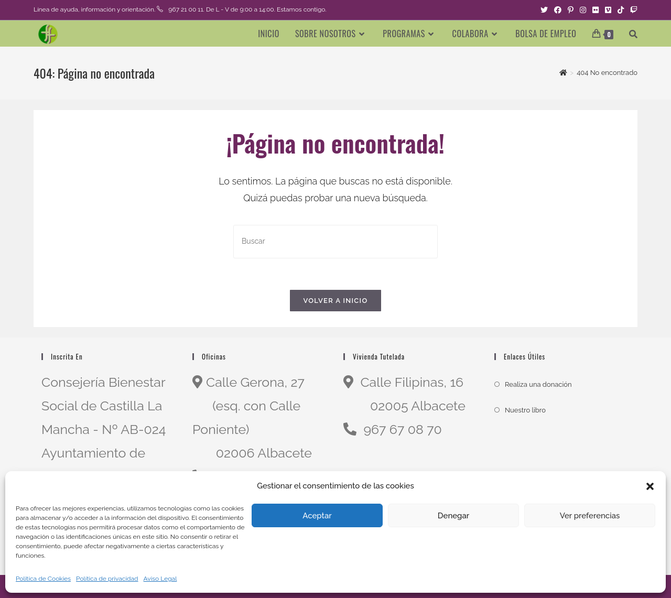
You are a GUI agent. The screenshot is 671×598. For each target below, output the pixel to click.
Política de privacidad (107, 578)
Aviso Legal (160, 578)
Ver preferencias (590, 515)
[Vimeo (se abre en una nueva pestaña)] (608, 10)
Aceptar (316, 515)
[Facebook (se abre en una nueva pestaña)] (558, 10)
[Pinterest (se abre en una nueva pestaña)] (571, 10)
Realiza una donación (538, 384)
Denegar (453, 515)
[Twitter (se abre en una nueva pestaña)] (544, 10)
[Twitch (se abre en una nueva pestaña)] (632, 10)
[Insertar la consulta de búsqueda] (335, 241)
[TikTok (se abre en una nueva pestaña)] (620, 10)
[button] (650, 486)
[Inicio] (563, 73)
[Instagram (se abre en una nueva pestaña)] (583, 10)
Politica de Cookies (43, 578)
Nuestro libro (525, 410)
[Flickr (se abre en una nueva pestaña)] (595, 10)
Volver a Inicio (336, 301)
